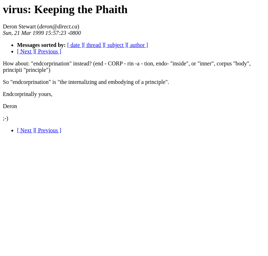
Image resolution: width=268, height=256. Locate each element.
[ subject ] (115, 45)
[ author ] (137, 45)
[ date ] (75, 45)
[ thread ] (93, 45)
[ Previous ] (48, 51)
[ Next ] (26, 51)
